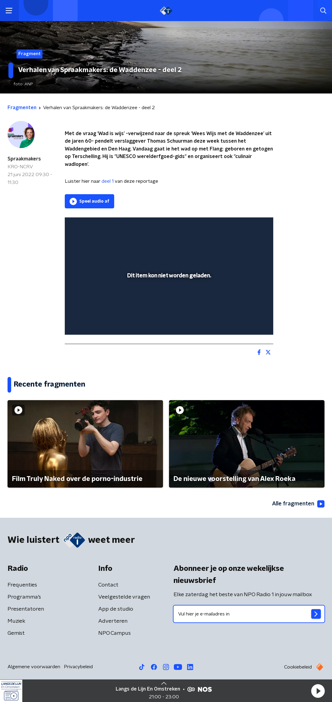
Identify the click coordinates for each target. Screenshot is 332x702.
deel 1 (108, 181)
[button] (317, 690)
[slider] (168, 306)
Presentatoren (26, 609)
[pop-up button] (248, 321)
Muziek (16, 621)
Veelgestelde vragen (124, 597)
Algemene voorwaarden (34, 666)
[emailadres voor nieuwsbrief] (249, 614)
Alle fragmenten (298, 504)
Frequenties (22, 585)
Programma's (24, 597)
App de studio (115, 609)
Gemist (16, 633)
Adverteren (112, 621)
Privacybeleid (78, 666)
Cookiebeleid (298, 667)
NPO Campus (114, 633)
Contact (108, 585)
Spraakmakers (24, 159)
